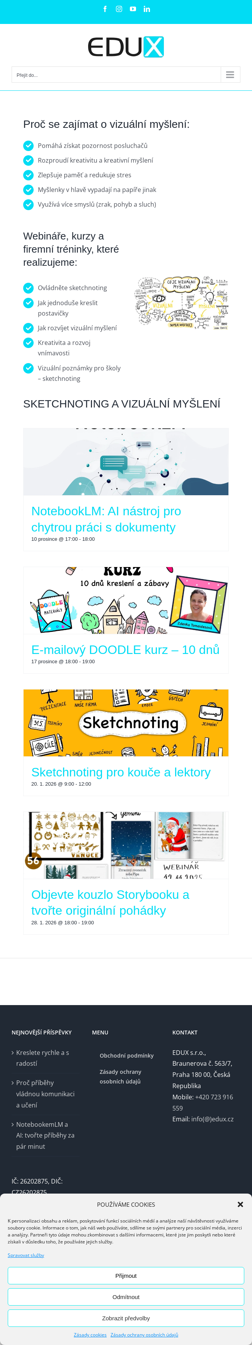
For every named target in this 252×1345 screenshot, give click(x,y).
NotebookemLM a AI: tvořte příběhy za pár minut (45, 1135)
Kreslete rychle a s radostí (42, 1058)
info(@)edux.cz (212, 1119)
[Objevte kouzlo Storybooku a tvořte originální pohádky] (126, 845)
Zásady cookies (90, 1334)
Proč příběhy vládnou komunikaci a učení (45, 1093)
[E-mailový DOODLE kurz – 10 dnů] (126, 600)
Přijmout (125, 1275)
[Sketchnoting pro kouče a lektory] (126, 722)
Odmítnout (126, 1297)
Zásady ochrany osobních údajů (144, 1334)
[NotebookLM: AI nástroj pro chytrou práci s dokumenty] (126, 461)
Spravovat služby (26, 1255)
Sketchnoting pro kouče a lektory (121, 772)
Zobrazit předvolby (126, 1318)
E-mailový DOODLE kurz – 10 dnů (125, 650)
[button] (240, 1204)
